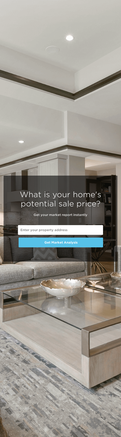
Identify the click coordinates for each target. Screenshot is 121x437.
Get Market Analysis (61, 242)
